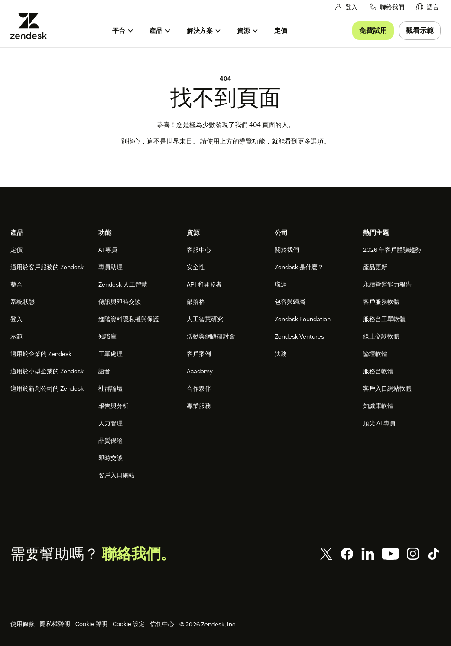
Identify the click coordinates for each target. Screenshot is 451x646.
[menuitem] (427, 7)
